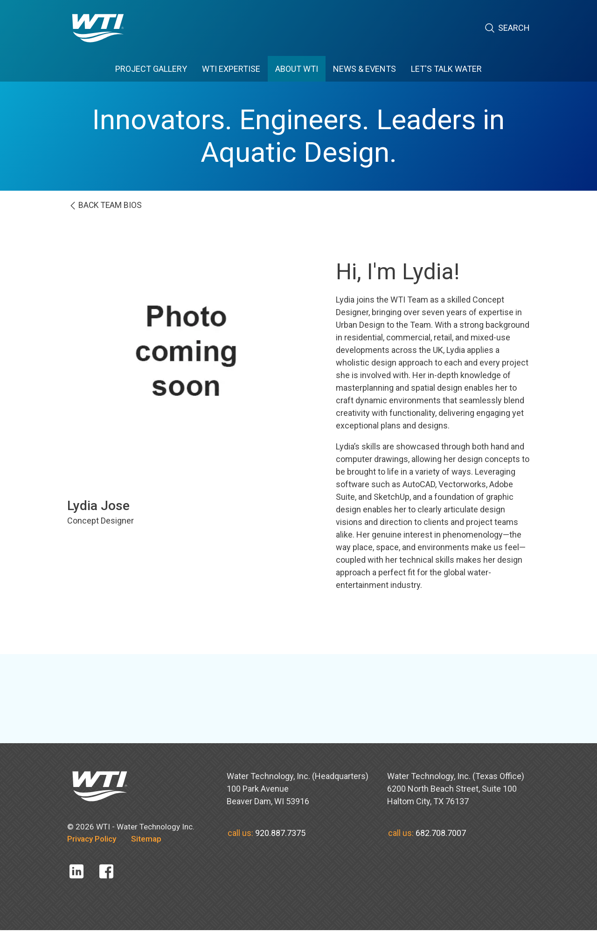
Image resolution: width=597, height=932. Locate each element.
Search (507, 28)
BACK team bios (116, 207)
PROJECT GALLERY (151, 69)
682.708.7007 (441, 834)
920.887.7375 (280, 834)
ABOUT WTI (296, 69)
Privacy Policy (91, 840)
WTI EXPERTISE (231, 69)
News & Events (364, 69)
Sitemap (146, 840)
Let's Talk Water (446, 69)
